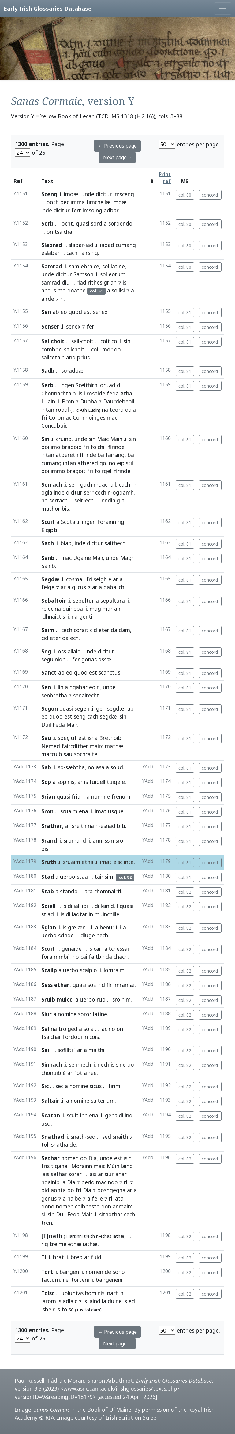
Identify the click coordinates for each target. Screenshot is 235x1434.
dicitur (104, 194)
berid (88, 1182)
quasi (82, 223)
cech (100, 492)
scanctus (109, 672)
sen (73, 1064)
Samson (83, 274)
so (64, 370)
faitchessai (115, 948)
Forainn (106, 521)
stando (69, 891)
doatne (76, 290)
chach (121, 956)
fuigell (97, 781)
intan (47, 409)
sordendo (120, 223)
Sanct (49, 672)
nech (102, 935)
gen (101, 708)
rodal (62, 409)
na (105, 409)
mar (108, 608)
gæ (72, 927)
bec (64, 202)
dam (124, 630)
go (102, 463)
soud (116, 767)
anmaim (123, 1206)
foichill (99, 446)
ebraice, (91, 266)
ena (83, 811)
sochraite (85, 754)
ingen (67, 385)
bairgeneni (109, 1279)
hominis (94, 1293)
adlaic (70, 1301)
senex (100, 311)
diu (66, 282)
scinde (66, 935)
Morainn (81, 1166)
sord (96, 223)
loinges (96, 417)
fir (109, 984)
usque (116, 811)
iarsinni (76, 1236)
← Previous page (117, 145)
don (106, 1206)
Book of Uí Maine (109, 1409)
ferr (76, 210)
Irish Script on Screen (132, 1417)
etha (87, 862)
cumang (126, 244)
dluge (87, 935)
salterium (103, 1100)
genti (85, 616)
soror (84, 1014)
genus (49, 1198)
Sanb (47, 557)
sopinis (65, 781)
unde (87, 194)
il (121, 210)
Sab (46, 767)
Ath (83, 410)
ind (101, 984)
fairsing (88, 252)
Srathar (51, 825)
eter (104, 630)
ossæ (104, 659)
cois (94, 1036)
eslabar (50, 252)
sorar (75, 1174)
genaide (72, 948)
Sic (45, 1086)
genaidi (114, 1115)
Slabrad (51, 244)
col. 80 (184, 195)
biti (121, 825)
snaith (120, 1136)
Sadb (47, 370)
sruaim (68, 811)
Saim (47, 630)
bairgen (69, 1271)
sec (59, 1086)
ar (115, 579)
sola (89, 1028)
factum (50, 1279)
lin (60, 687)
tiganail (60, 1166)
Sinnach (51, 1064)
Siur (46, 1014)
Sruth (48, 862)
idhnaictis (53, 616)
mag (95, 608)
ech (89, 500)
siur (109, 1174)
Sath (47, 543)
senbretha (54, 695)
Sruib (48, 999)
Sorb (47, 223)
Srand (49, 840)
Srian (48, 796)
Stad (47, 876)
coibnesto (87, 1206)
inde (46, 210)
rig (121, 521)
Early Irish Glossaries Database (47, 8)
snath (78, 1136)
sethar (59, 1174)
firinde (116, 446)
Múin (113, 1166)
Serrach (51, 484)
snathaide (63, 1144)
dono (47, 1206)
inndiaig (110, 500)
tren (46, 1222)
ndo (113, 1182)
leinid (107, 906)
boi (45, 446)
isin (126, 341)
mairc (96, 746)
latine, (118, 266)
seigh (100, 579)
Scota (68, 521)
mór (107, 349)
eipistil (125, 463)
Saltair (50, 1100)
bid (45, 1190)
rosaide (96, 393)
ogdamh (123, 492)
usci (46, 1123)
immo (58, 471)
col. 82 (184, 892)
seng (80, 716)
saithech (115, 543)
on (50, 231)
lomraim (114, 970)
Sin (45, 439)
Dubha (88, 401)
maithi (96, 1049)
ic (77, 410)
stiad (47, 914)
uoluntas (72, 1293)
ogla (46, 492)
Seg (46, 651)
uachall (107, 484)
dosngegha (111, 1190)
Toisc (47, 1293)
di (119, 385)
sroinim (121, 999)
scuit (73, 1115)
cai (97, 948)
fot (78, 1072)
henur (107, 927)
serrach (58, 500)
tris (45, 1166)
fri (44, 417)
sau (68, 754)
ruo (101, 999)
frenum (120, 796)
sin (92, 439)
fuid (96, 1257)
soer (63, 737)
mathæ (114, 746)
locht (66, 223)
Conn (79, 417)
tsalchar (63, 231)
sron (69, 840)
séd (91, 1136)
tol (87, 1310)
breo (77, 1257)
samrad (50, 282)
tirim (114, 1086)
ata (119, 1198)
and (46, 290)
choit (87, 341)
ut (74, 737)
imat (100, 811)
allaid (74, 651)
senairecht (86, 695)
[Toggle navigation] (222, 8)
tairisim (104, 876)
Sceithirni (87, 385)
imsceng (124, 194)
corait (81, 630)
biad (66, 543)
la (63, 1182)
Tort (47, 1271)
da (114, 630)
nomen (70, 1158)
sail (75, 341)
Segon (49, 708)
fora (46, 956)
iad (89, 244)
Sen (46, 311)
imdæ (71, 194)
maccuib (51, 754)
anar (121, 1174)
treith (89, 1236)
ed (132, 1301)
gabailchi (114, 587)
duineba (72, 608)
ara (88, 891)
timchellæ (98, 202)
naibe (74, 1198)
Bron (68, 401)
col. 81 (184, 312)
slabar (76, 244)
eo (64, 311)
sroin (121, 840)
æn (82, 927)
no (112, 463)
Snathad (52, 1136)
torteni (80, 1279)
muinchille (107, 914)
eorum (117, 274)
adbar (111, 210)
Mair (97, 557)
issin (108, 840)
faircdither (75, 746)
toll (45, 1144)
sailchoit (74, 349)
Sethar (50, 1158)
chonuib (51, 1072)
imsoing (92, 210)
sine (121, 1064)
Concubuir (53, 425)
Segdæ (50, 579)
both (53, 202)
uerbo (67, 876)
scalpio (88, 970)
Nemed (50, 746)
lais (45, 1174)
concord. (210, 195)
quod (75, 311)
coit (105, 341)
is (124, 282)
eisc (117, 862)
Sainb (48, 565)
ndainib (50, 1182)
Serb (47, 385)
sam (74, 266)
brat (58, 1257)
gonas (89, 659)
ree (92, 1072)
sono (119, 1271)
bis (65, 508)
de (108, 1271)
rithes (95, 282)
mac (112, 417)
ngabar (78, 687)
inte (129, 862)
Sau (46, 737)
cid (93, 630)
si (43, 1214)
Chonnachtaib (58, 393)
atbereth (67, 454)
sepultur (83, 600)
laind (127, 1166)
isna (93, 737)
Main (116, 439)
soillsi (118, 290)
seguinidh (53, 659)
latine (100, 1014)
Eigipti (49, 530)
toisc (67, 1309)
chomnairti (107, 891)
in (91, 914)
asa (100, 767)
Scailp (49, 970)
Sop (46, 781)
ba (101, 454)
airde (47, 298)
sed (106, 1136)
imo (55, 446)
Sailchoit (53, 341)
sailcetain (53, 357)
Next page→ (117, 157)
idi (85, 906)
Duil (46, 724)
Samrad (51, 266)
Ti (43, 1257)
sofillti (65, 1049)
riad (81, 282)
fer (90, 326)
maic (99, 1166)
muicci (65, 999)
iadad (107, 244)
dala (130, 409)
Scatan (50, 1115)
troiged (67, 1028)
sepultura (112, 600)
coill (116, 341)
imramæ (124, 984)
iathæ (90, 1244)
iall (77, 906)
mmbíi (61, 956)
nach (113, 1293)
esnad (107, 825)
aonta (58, 1190)
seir (78, 500)
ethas (105, 1236)
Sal (45, 1028)
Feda (59, 724)
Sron (47, 811)
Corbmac (60, 417)
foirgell (104, 471)
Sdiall (48, 906)
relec (47, 608)
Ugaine (82, 557)
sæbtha (75, 767)
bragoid (72, 446)
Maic (103, 439)
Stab (47, 891)
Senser (50, 326)
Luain (48, 401)
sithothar (110, 1214)
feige (47, 587)
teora (117, 409)
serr (74, 484)
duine (115, 1301)
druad (107, 385)
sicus (96, 1086)
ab (56, 311)
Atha (126, 393)
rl (62, 298)
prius (83, 357)
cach (71, 252)
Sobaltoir (53, 600)
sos (92, 984)
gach (86, 484)
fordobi (72, 1036)
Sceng (49, 194)
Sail (46, 1049)
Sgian (48, 927)
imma (78, 202)
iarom (48, 1301)
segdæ (115, 708)
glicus (79, 587)
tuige (113, 781)
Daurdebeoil (118, 401)
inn (84, 1115)
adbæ (76, 370)
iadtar (79, 914)
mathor (50, 508)
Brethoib (110, 737)
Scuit (48, 521)
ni (122, 1293)
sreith (79, 825)
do (117, 349)
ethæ (74, 1244)
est (87, 311)
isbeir (48, 1309)
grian (110, 282)
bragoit (76, 471)
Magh (127, 557)
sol (105, 266)
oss (62, 651)
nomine (100, 796)
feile (97, 1198)
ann (97, 840)
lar (103, 1028)
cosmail (75, 579)
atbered (87, 463)
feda (113, 393)
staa (82, 876)
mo (62, 290)
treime (58, 1244)
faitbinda (100, 956)
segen (81, 708)
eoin (94, 687)
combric (51, 349)
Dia (92, 1158)
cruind (64, 439)
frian (78, 796)
